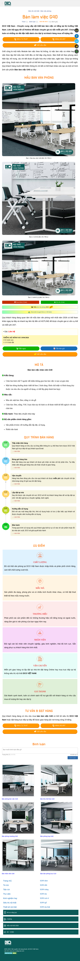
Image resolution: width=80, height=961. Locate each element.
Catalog (9, 919)
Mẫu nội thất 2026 (13, 925)
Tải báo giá (60, 348)
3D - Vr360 (10, 932)
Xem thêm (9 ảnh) (20, 302)
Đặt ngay (22, 348)
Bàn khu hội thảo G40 (47, 799)
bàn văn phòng (41, 307)
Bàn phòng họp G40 (46, 836)
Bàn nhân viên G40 (8, 873)
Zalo (76, 41)
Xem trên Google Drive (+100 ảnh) (41, 312)
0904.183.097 (59, 39)
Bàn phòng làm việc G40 (10, 799)
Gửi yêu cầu (40, 45)
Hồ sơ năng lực (12, 912)
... (12, 451)
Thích (23, 22)
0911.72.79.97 (21, 39)
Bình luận (32, 22)
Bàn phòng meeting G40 (10, 836)
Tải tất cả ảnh (59, 302)
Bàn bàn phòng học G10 (48, 873)
